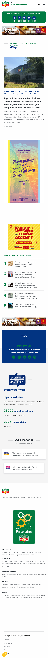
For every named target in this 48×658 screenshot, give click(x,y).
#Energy (7, 94)
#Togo (6, 91)
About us (7, 646)
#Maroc (24, 94)
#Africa (14, 91)
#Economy (23, 91)
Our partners (7, 549)
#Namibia (33, 94)
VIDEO (4, 592)
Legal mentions (9, 643)
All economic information (19, 4)
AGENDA (5, 582)
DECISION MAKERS (9, 571)
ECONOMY (6, 558)
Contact (6, 639)
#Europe (15, 94)
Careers (6, 650)
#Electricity (34, 91)
